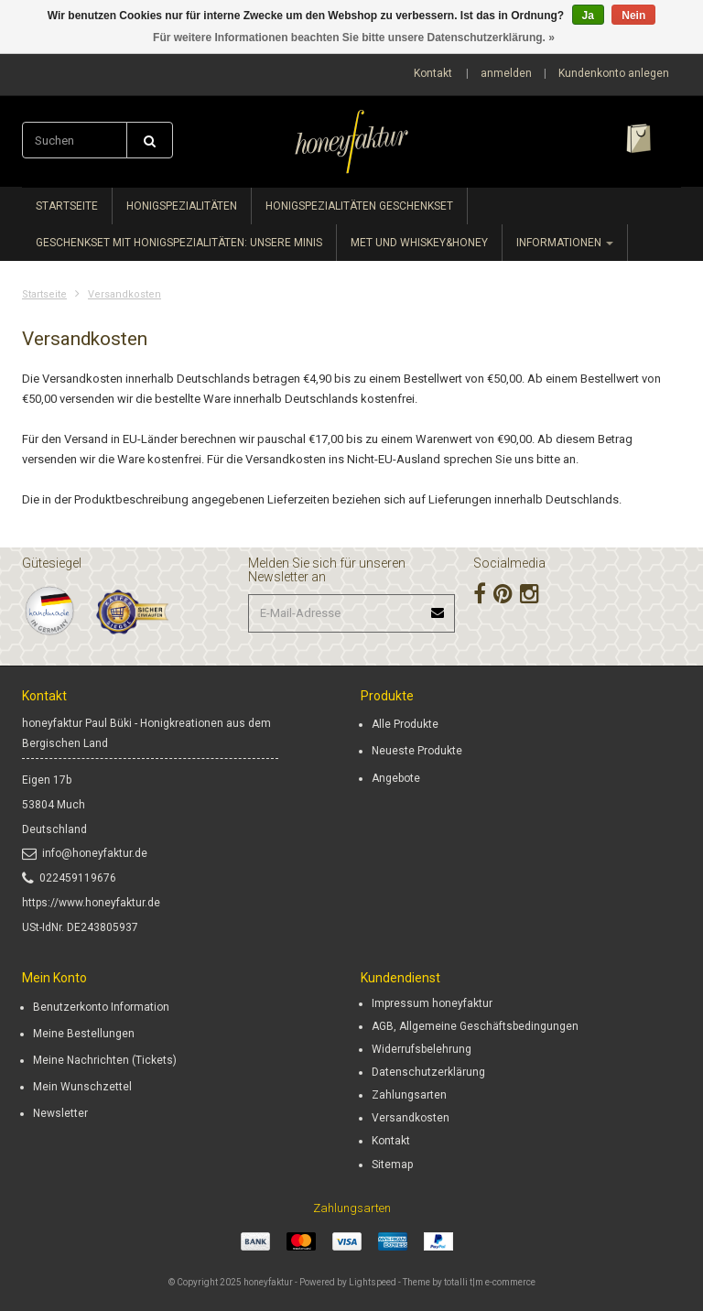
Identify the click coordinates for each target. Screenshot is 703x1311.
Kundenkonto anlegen (613, 73)
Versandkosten (124, 294)
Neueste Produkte (417, 750)
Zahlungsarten (409, 1095)
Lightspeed (372, 1282)
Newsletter (60, 1113)
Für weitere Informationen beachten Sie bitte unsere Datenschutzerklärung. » (354, 37)
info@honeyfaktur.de (84, 853)
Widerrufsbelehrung (421, 1049)
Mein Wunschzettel (82, 1086)
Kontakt (433, 73)
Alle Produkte (405, 724)
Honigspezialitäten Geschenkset (359, 206)
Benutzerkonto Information (101, 1007)
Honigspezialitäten (181, 206)
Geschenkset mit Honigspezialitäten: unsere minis (179, 242)
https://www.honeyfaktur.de (91, 902)
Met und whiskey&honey (419, 242)
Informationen (564, 242)
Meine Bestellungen (84, 1033)
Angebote (396, 778)
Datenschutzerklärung (428, 1072)
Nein (633, 15)
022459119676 (69, 878)
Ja (588, 15)
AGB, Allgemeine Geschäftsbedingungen (475, 1026)
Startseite (67, 206)
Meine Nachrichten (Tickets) (105, 1060)
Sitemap (392, 1164)
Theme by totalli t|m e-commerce (469, 1282)
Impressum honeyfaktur (432, 1003)
